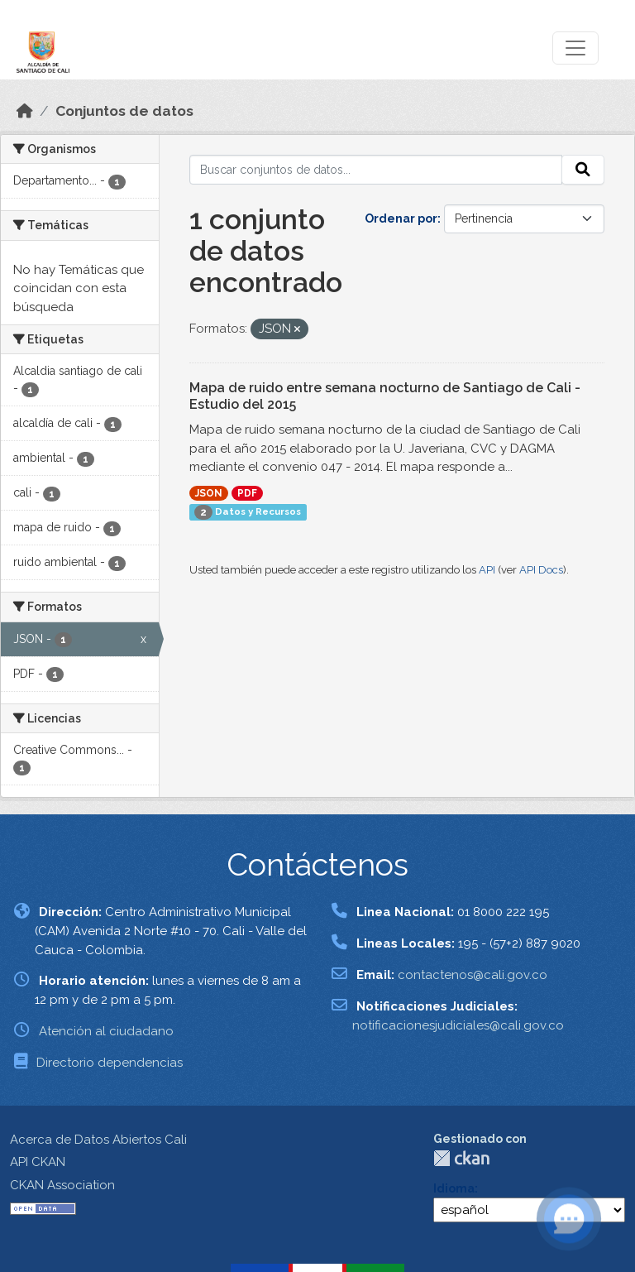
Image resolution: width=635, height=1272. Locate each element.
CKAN (461, 1158)
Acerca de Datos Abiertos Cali (98, 1139)
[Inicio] (25, 111)
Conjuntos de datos (124, 111)
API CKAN (37, 1161)
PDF (247, 493)
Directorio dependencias (109, 1062)
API (487, 570)
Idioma (454, 1188)
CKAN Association (62, 1185)
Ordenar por (401, 218)
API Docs (541, 570)
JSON (208, 493)
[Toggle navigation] (575, 48)
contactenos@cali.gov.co (472, 974)
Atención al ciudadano (106, 1031)
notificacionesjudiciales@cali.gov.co (458, 1025)
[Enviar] (582, 170)
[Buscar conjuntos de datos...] (376, 170)
